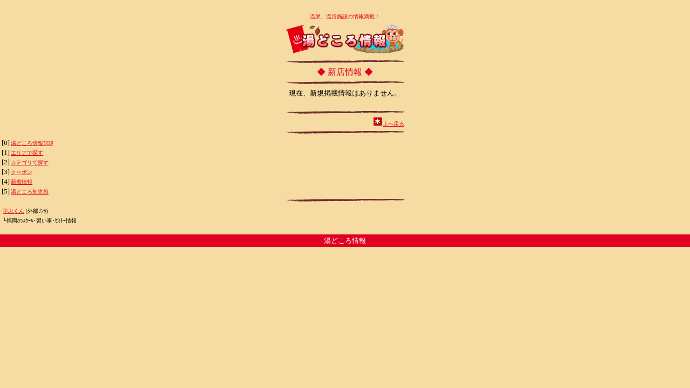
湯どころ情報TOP (32, 143)
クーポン (21, 172)
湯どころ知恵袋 (30, 192)
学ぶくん (13, 211)
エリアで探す (27, 153)
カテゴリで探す (30, 162)
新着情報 (21, 182)
